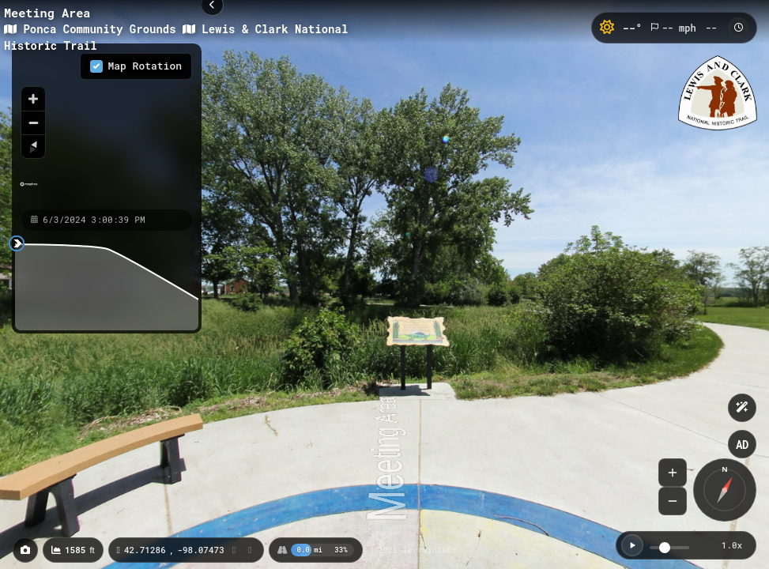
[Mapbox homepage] (29, 191)
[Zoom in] (33, 99)
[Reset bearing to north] (33, 146)
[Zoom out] (33, 122)
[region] (106, 126)
